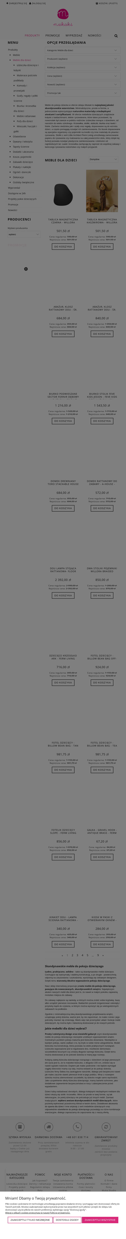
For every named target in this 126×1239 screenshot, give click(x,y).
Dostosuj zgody (67, 1219)
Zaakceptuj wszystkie (100, 1219)
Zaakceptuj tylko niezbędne (30, 1219)
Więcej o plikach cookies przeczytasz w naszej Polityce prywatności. (37, 1212)
